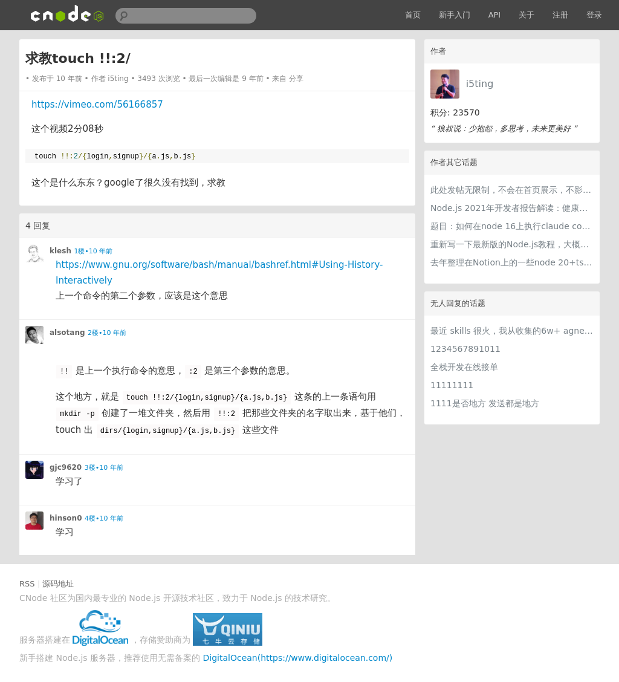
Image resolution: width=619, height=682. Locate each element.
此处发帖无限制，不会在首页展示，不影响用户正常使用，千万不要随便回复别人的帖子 (512, 190)
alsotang (67, 332)
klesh (60, 251)
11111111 (451, 385)
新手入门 (454, 14)
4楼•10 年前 (104, 518)
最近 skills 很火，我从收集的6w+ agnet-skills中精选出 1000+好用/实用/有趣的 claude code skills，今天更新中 (512, 331)
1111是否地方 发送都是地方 (484, 403)
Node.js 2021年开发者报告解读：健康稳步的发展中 (512, 208)
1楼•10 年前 (93, 251)
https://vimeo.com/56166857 (97, 104)
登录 (594, 14)
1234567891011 (465, 349)
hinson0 (66, 518)
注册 (560, 14)
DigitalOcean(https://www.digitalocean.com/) (298, 658)
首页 (413, 14)
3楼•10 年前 (104, 468)
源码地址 (58, 583)
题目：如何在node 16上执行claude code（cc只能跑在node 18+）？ (512, 226)
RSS (27, 583)
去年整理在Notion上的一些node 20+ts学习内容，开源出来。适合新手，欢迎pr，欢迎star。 (512, 262)
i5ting (480, 83)
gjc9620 (66, 467)
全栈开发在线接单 (464, 367)
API (494, 14)
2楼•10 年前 (107, 333)
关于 (526, 14)
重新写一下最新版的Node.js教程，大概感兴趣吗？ (512, 244)
